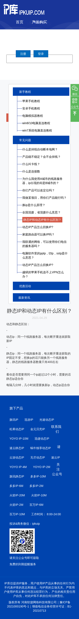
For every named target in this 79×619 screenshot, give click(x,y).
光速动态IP (46, 419)
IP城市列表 (25, 32)
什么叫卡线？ (31, 164)
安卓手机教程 (31, 108)
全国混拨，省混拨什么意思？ (41, 212)
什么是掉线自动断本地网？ (40, 149)
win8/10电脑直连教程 (36, 123)
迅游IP (28, 419)
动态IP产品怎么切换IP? (37, 227)
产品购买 (39, 22)
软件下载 (50, 32)
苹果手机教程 (31, 101)
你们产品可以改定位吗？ (38, 190)
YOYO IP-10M (18, 438)
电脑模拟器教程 (32, 115)
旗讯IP (13, 419)
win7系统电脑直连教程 (37, 130)
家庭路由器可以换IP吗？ (38, 234)
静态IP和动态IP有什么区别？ (42, 219)
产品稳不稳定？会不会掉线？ (41, 156)
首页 (19, 22)
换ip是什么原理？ (33, 205)
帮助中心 (23, 43)
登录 (41, 53)
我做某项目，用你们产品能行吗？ (44, 197)
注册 (23, 53)
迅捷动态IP (42, 438)
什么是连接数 (31, 171)
